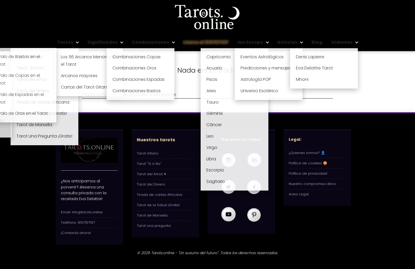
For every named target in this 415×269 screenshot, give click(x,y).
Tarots (65, 42)
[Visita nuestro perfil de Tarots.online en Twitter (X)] (228, 187)
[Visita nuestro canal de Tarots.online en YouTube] (228, 215)
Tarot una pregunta (154, 225)
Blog (317, 42)
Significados (102, 42)
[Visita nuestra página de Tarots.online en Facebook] (254, 187)
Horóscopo (250, 42)
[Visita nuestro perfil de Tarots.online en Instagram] (228, 160)
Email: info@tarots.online (82, 212)
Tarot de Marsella (152, 215)
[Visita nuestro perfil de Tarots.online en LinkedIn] (254, 160)
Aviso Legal (299, 194)
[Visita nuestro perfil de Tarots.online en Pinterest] (254, 215)
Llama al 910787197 (205, 42)
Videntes (342, 42)
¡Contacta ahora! (76, 232)
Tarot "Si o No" (149, 163)
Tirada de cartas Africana (159, 194)
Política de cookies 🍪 (308, 163)
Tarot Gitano (148, 153)
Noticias (287, 42)
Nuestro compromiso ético (312, 183)
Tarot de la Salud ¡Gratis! (158, 205)
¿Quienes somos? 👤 (307, 152)
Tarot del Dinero (151, 184)
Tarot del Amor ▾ (151, 174)
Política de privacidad (308, 173)
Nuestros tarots (156, 140)
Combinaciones (150, 42)
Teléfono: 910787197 (78, 222)
